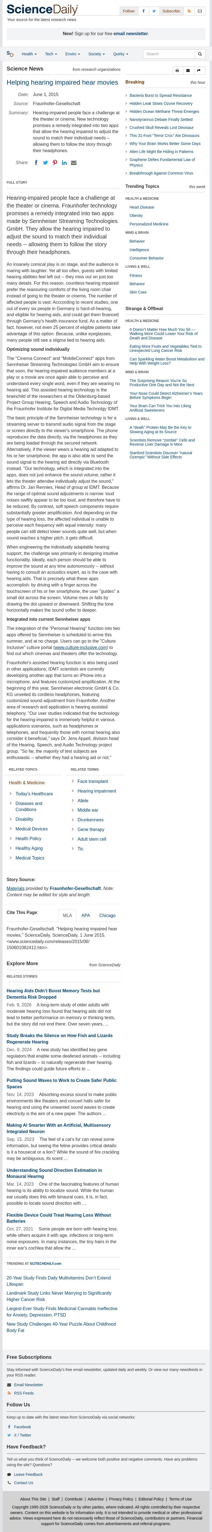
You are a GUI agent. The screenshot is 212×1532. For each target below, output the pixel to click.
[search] (200, 54)
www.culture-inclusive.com (81, 647)
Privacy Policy (121, 1499)
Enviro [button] (72, 54)
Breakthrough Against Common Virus (161, 173)
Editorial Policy (151, 1499)
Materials (16, 888)
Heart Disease (142, 207)
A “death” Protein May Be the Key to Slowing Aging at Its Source (160, 429)
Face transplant (93, 781)
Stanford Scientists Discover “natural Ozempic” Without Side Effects (161, 455)
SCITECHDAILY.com (45, 1264)
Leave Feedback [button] (28, 1474)
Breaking (135, 82)
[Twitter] (45, 162)
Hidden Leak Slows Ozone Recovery (161, 103)
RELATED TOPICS (23, 770)
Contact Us (23, 1483)
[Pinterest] (55, 162)
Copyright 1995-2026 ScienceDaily (42, 1507)
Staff (56, 1499)
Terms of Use (180, 1499)
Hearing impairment (97, 791)
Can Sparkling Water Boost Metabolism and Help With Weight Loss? (167, 361)
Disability (24, 819)
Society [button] (96, 54)
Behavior (137, 241)
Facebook (22, 1427)
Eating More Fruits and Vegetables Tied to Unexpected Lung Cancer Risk (166, 348)
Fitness (136, 275)
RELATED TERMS (85, 770)
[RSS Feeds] (189, 11)
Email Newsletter (28, 1385)
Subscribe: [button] (172, 11)
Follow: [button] (129, 11)
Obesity (136, 215)
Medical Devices (31, 829)
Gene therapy (91, 829)
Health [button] (29, 54)
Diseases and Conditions (28, 806)
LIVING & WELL (138, 267)
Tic (80, 849)
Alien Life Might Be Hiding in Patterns (162, 151)
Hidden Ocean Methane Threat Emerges (164, 111)
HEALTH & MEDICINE (142, 199)
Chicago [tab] (107, 915)
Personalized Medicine (149, 224)
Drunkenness (91, 819)
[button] (178, 70)
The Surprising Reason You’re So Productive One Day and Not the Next (162, 382)
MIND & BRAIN (137, 233)
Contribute (74, 1499)
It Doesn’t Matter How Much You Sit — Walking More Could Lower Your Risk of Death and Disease (164, 333)
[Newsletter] (199, 11)
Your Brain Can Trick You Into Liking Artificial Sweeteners (160, 408)
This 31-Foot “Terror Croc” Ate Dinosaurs (165, 135)
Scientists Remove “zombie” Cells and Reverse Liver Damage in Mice (162, 442)
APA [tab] (85, 915)
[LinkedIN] (64, 162)
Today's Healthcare (34, 793)
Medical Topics (29, 858)
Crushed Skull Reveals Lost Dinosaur (162, 127)
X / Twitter (22, 1435)
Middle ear (88, 810)
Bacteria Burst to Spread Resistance (161, 95)
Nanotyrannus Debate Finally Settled (161, 119)
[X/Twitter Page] (154, 11)
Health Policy (28, 838)
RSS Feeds (24, 1393)
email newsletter (131, 33)
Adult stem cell (92, 839)
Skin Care (138, 292)
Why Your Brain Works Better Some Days (165, 143)
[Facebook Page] (143, 11)
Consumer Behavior (147, 258)
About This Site (33, 1499)
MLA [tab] (67, 915)
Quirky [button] (120, 54)
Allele (83, 800)
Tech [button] (51, 54)
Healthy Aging (29, 848)
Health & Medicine (27, 782)
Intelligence (139, 250)
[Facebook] (36, 162)
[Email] (73, 162)
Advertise (96, 1499)
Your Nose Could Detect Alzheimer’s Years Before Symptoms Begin (166, 395)
